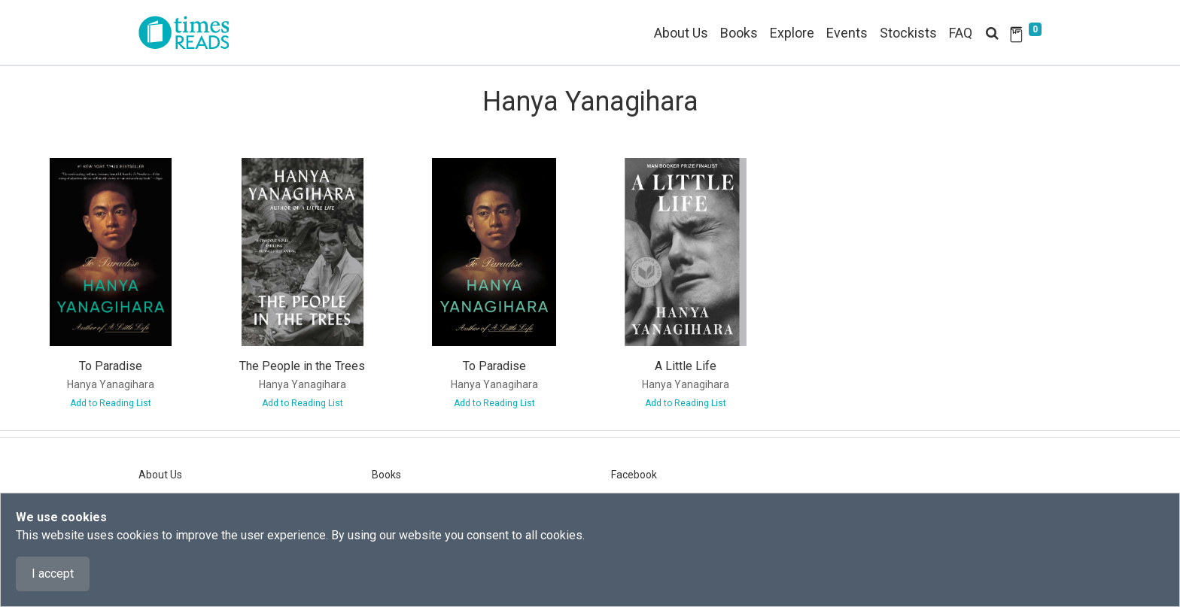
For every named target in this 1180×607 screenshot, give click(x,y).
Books (386, 475)
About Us (681, 33)
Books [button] (739, 33)
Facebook (634, 475)
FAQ (960, 33)
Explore (792, 33)
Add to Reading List (110, 403)
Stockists (908, 33)
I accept (53, 573)
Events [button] (847, 33)
